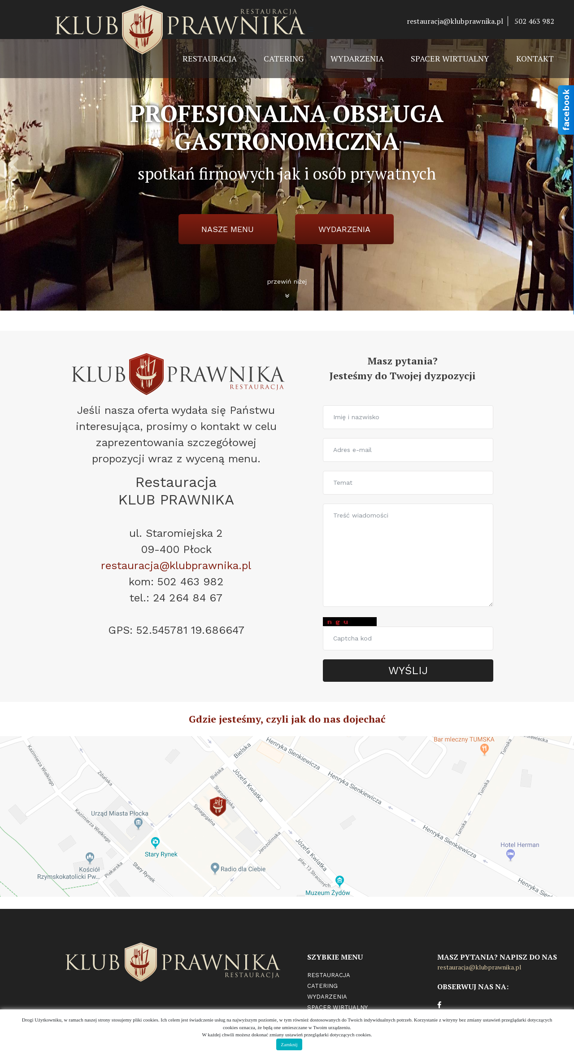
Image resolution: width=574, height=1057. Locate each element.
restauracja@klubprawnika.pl (455, 21)
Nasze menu (227, 229)
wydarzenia (344, 229)
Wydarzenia (357, 58)
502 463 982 (534, 21)
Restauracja (210, 58)
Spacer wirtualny (450, 58)
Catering (284, 58)
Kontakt (535, 58)
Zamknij (289, 1044)
